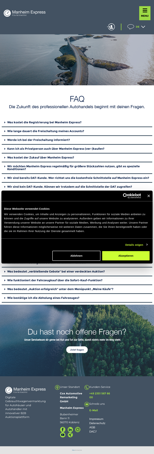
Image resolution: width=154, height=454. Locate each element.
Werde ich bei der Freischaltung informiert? (38, 140)
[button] (77, 122)
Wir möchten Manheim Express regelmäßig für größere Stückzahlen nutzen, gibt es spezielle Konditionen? (73, 168)
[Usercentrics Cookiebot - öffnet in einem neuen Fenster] (125, 195)
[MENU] (144, 10)
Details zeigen (134, 244)
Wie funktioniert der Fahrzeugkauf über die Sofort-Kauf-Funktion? (54, 280)
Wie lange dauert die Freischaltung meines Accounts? (45, 131)
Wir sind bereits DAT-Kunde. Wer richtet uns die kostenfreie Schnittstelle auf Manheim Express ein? (78, 178)
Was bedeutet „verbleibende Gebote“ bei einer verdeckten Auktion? (56, 271)
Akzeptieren (125, 255)
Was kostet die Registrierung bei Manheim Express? (44, 122)
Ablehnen (76, 255)
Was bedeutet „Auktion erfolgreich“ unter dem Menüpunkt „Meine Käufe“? (60, 289)
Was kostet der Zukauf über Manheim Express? (40, 157)
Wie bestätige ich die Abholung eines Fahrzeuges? (43, 298)
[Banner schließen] (148, 196)
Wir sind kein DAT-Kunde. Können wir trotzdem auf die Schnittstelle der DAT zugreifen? (69, 186)
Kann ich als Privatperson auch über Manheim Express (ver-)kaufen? (55, 148)
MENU (145, 15)
